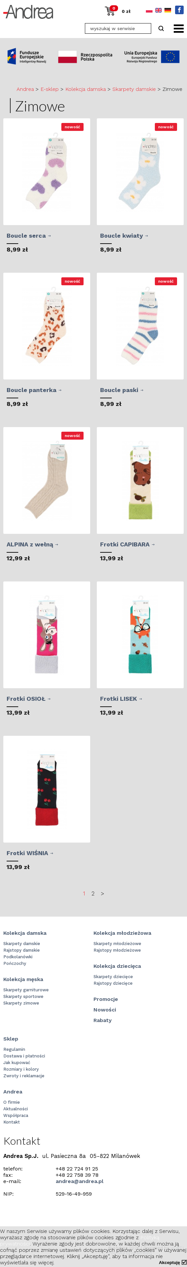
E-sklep (49, 89)
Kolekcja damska (85, 89)
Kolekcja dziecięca (117, 966)
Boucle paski (119, 389)
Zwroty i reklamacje (23, 1075)
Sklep (10, 1039)
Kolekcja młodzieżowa (122, 933)
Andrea (25, 89)
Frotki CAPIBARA (125, 544)
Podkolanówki (17, 956)
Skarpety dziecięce (113, 976)
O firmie (11, 1102)
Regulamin (14, 1049)
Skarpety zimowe (21, 1003)
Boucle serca (26, 235)
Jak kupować (16, 1062)
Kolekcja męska (23, 979)
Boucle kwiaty (121, 235)
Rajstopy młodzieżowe (117, 950)
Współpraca (15, 1115)
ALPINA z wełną (30, 544)
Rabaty (103, 1020)
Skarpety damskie (134, 89)
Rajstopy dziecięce (113, 983)
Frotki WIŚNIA (27, 853)
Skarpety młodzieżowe (117, 943)
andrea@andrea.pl (79, 1181)
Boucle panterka (31, 389)
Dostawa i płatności (24, 1055)
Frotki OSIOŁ (26, 698)
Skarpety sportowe (23, 996)
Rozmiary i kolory (21, 1069)
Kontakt (11, 1122)
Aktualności (15, 1108)
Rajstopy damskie (21, 950)
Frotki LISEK (118, 698)
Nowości (105, 1010)
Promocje (106, 999)
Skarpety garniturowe (26, 989)
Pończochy (14, 963)
